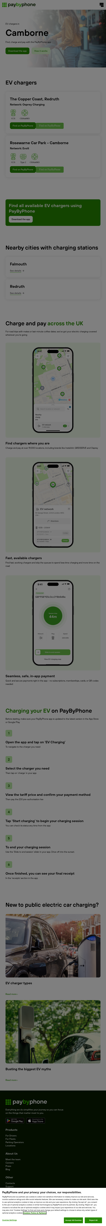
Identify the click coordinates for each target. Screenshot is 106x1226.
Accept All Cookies (73, 1220)
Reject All (93, 1220)
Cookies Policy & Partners (34, 1213)
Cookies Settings (9, 1220)
